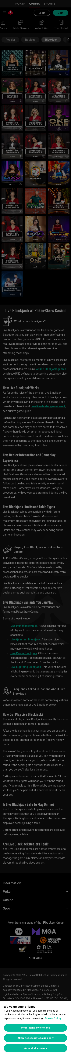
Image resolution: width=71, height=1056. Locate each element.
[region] (35, 1028)
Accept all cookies (35, 1048)
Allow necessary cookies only (35, 1038)
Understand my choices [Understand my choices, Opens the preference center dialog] (35, 1027)
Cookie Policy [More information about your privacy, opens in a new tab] (53, 1018)
